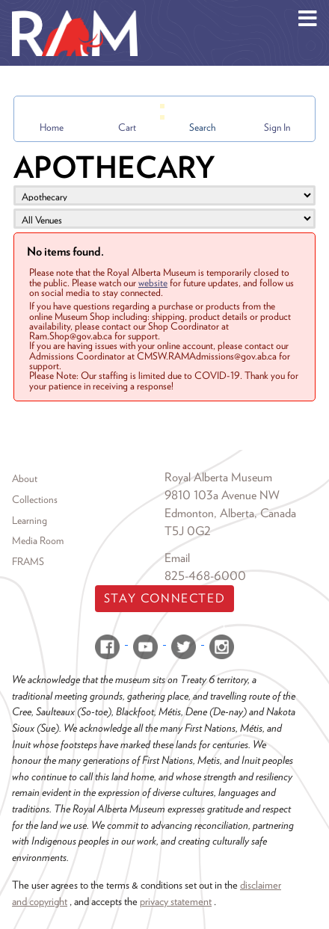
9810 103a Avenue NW (222, 495)
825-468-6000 (205, 576)
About (24, 478)
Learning (29, 520)
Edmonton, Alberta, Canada (230, 513)
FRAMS (28, 561)
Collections (35, 499)
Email (177, 558)
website (152, 282)
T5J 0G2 (187, 531)
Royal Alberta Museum (218, 477)
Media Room (38, 540)
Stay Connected (164, 598)
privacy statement (176, 901)
